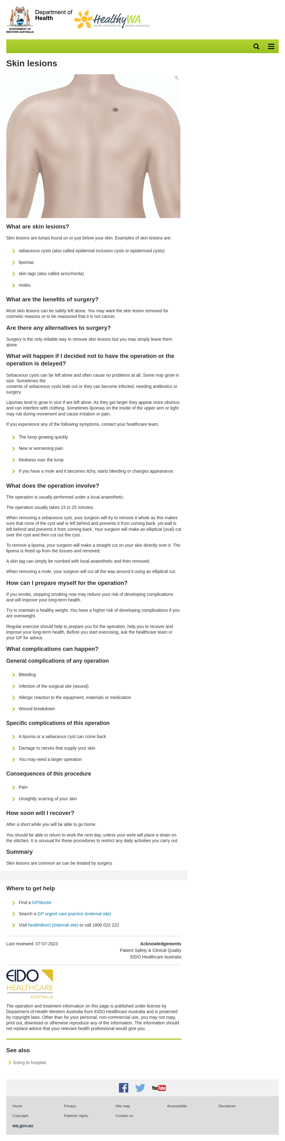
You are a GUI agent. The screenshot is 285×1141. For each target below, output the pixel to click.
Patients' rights (76, 1115)
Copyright (20, 1115)
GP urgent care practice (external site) (74, 913)
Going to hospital (29, 1062)
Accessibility (177, 1106)
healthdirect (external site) (53, 924)
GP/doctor (42, 902)
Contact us (124, 1115)
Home (17, 1106)
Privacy (70, 1106)
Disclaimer (227, 1106)
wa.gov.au (22, 1125)
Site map (122, 1106)
